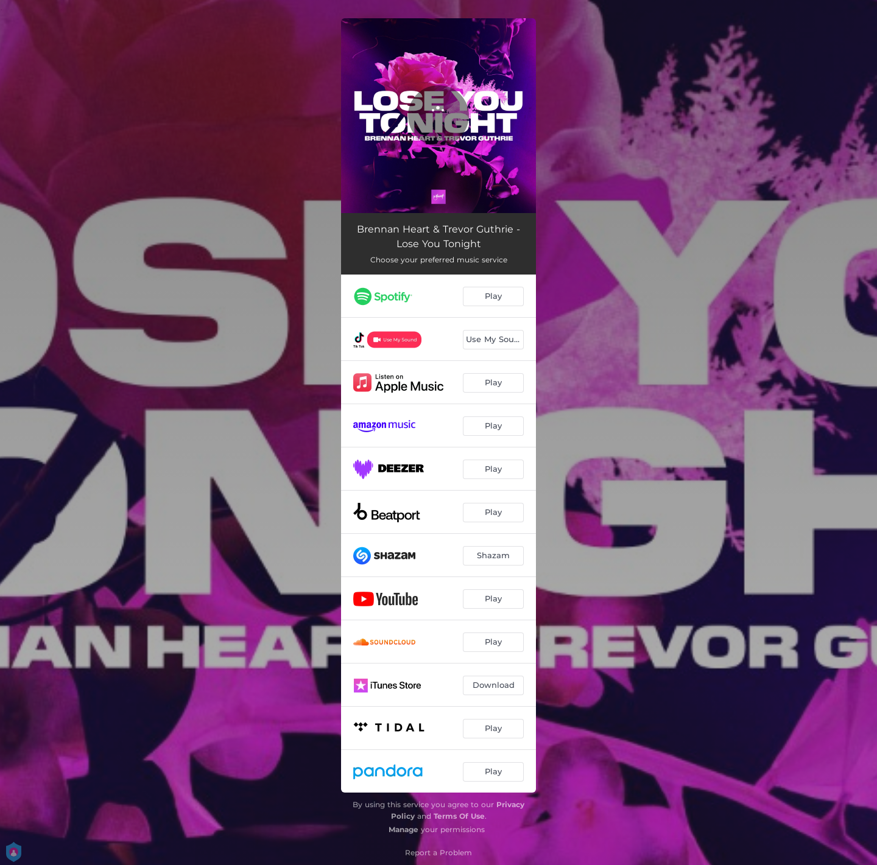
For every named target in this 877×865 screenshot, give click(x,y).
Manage (403, 829)
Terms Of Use (459, 816)
